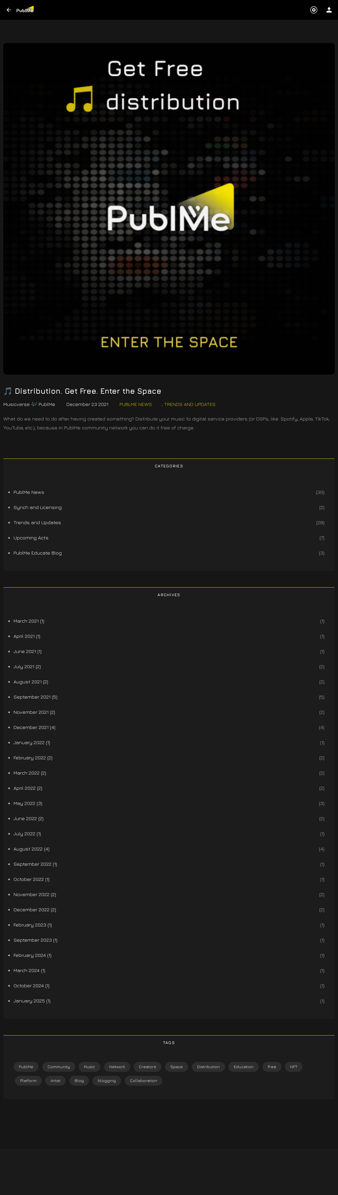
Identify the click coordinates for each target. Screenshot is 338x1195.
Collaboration (143, 1080)
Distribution (208, 1066)
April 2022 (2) (28, 788)
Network (117, 1066)
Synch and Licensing (38, 507)
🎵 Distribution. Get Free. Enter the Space (82, 391)
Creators (147, 1066)
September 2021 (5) (35, 697)
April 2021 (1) (27, 636)
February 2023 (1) (33, 924)
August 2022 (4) (32, 848)
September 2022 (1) (35, 864)
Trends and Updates (190, 404)
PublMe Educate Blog (38, 553)
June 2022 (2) (29, 818)
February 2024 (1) (32, 955)
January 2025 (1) (32, 1000)
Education (244, 1066)
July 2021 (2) (27, 666)
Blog (79, 1080)
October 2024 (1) (32, 985)
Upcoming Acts (31, 537)
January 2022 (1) (32, 742)
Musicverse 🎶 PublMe (29, 404)
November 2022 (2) (35, 894)
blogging (107, 1080)
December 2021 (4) (34, 727)
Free (272, 1066)
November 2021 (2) (34, 712)
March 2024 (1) (29, 970)
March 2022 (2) (30, 773)
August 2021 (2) (31, 681)
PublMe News (135, 404)
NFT (293, 1066)
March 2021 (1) (29, 621)
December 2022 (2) (35, 909)
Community (59, 1066)
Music (89, 1066)
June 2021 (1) (28, 651)
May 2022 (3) (28, 803)
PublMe (26, 1066)
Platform (28, 1080)
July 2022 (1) (27, 833)
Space (176, 1066)
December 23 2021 (87, 404)
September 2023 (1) (35, 940)
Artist (55, 1080)
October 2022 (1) (32, 879)
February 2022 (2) (33, 757)
